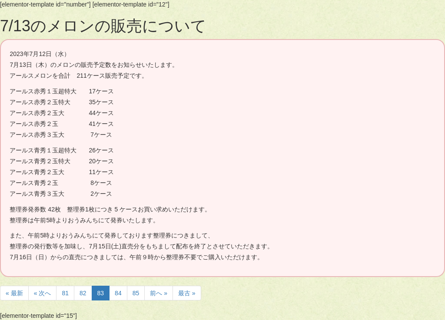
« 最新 (14, 293)
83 (100, 293)
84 (118, 293)
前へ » (158, 293)
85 (136, 293)
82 (83, 293)
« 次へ (42, 293)
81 (65, 293)
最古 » (187, 293)
